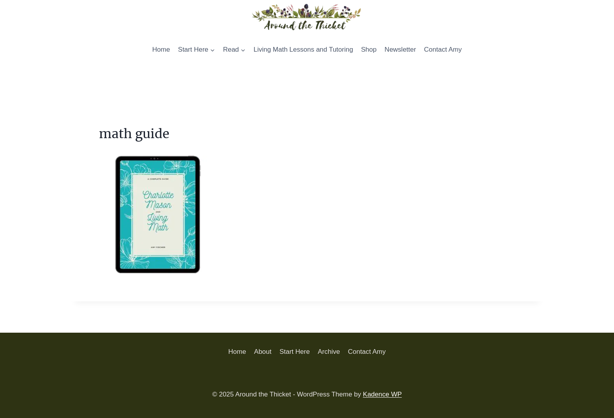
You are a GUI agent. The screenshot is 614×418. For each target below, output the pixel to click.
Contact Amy (443, 49)
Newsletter (400, 49)
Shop (369, 49)
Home (161, 49)
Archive (329, 351)
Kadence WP (382, 394)
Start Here (295, 351)
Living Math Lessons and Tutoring (303, 49)
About (262, 351)
